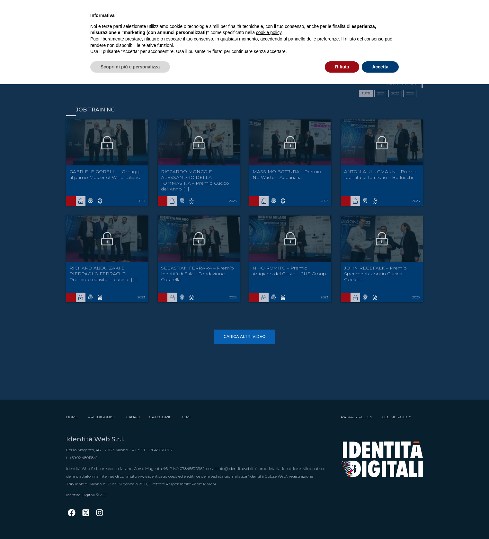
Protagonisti (102, 416)
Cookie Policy (396, 416)
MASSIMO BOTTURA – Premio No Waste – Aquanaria (287, 174)
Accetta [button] (380, 66)
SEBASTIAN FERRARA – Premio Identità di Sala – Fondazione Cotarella (197, 273)
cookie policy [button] (268, 32)
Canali (133, 416)
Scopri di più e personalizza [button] (130, 66)
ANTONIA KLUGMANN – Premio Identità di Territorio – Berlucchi (381, 174)
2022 (395, 93)
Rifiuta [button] (342, 66)
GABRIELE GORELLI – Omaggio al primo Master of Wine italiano (106, 174)
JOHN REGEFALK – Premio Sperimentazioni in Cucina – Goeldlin (375, 273)
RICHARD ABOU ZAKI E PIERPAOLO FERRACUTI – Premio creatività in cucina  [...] (103, 273)
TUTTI (366, 93)
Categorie (160, 416)
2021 (380, 93)
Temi (186, 416)
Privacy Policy (356, 416)
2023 (409, 93)
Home (72, 416)
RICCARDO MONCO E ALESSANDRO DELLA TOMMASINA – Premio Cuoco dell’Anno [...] (195, 180)
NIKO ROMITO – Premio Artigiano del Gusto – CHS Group (289, 271)
